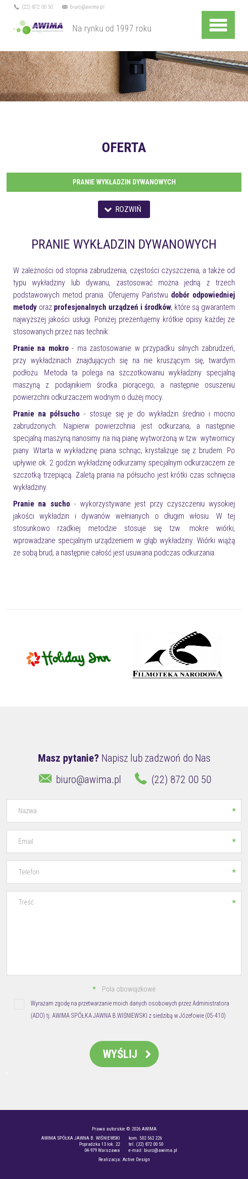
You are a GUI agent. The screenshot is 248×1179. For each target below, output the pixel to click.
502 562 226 (151, 1138)
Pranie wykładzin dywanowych (124, 182)
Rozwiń (121, 209)
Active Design (136, 1159)
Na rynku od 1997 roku (79, 27)
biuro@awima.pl (83, 7)
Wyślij (128, 1054)
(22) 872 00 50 (33, 7)
